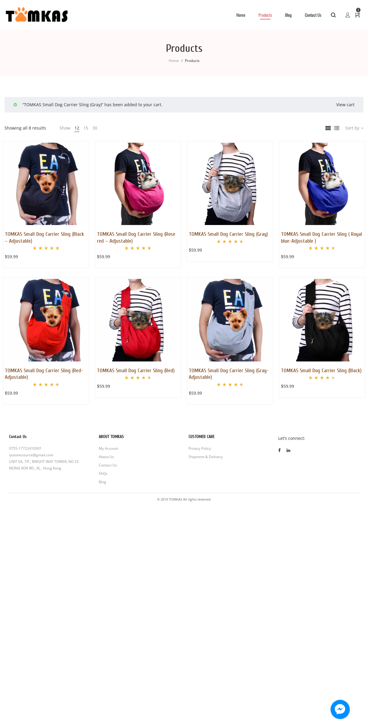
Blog (102, 481)
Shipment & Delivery (205, 456)
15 (85, 128)
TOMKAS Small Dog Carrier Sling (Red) (136, 370)
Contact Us (108, 465)
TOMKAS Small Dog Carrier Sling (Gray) (228, 234)
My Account (108, 448)
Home (174, 60)
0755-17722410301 (25, 448)
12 (76, 128)
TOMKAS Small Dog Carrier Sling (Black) (321, 370)
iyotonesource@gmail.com (31, 455)
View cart (345, 104)
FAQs (103, 473)
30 (94, 128)
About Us (106, 456)
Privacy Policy (199, 448)
